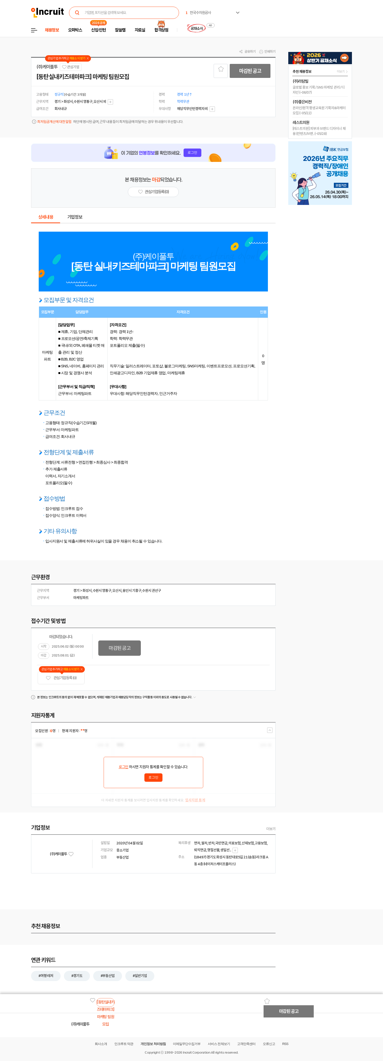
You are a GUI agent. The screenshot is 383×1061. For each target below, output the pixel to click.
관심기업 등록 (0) (61, 678)
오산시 (116, 590)
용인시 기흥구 (131, 590)
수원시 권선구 (151, 590)
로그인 (123, 767)
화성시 (87, 590)
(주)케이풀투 (47, 67)
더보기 (271, 829)
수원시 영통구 (102, 590)
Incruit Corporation (196, 1052)
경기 (76, 590)
